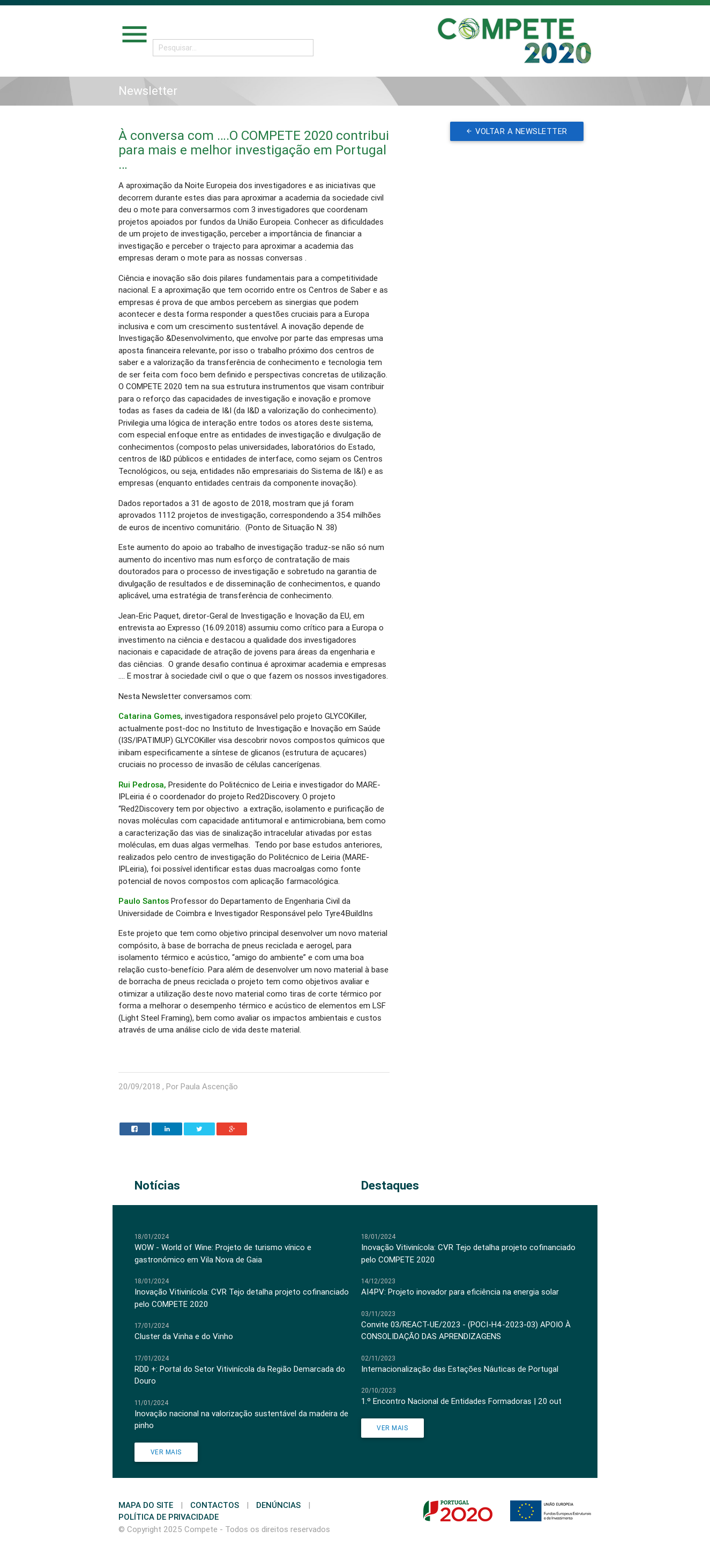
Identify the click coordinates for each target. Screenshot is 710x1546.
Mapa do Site (145, 1505)
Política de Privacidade (168, 1517)
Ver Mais (166, 1452)
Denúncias (278, 1505)
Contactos (214, 1505)
